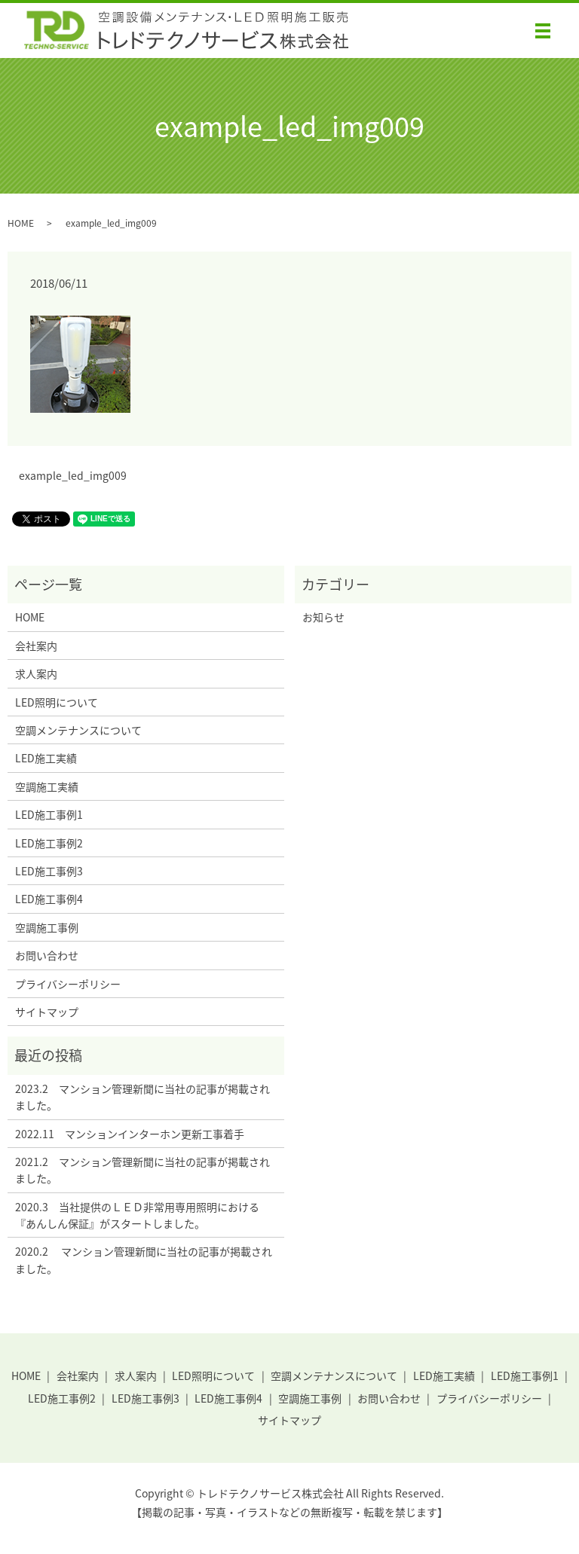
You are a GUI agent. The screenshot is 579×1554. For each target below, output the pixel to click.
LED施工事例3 (49, 870)
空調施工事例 (46, 927)
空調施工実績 (46, 786)
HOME (21, 223)
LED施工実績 (46, 757)
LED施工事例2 (49, 842)
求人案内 (36, 673)
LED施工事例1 (49, 814)
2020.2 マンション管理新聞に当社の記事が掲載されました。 (143, 1259)
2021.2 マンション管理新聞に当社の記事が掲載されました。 (142, 1170)
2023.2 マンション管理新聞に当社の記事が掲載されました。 (142, 1097)
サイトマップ (46, 1011)
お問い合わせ (46, 955)
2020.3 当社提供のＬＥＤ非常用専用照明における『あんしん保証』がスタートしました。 (137, 1215)
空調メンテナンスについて (78, 729)
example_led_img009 (73, 476)
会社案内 (36, 645)
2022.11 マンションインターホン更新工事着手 (129, 1133)
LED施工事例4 (49, 898)
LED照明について (56, 702)
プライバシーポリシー (68, 983)
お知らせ (323, 616)
